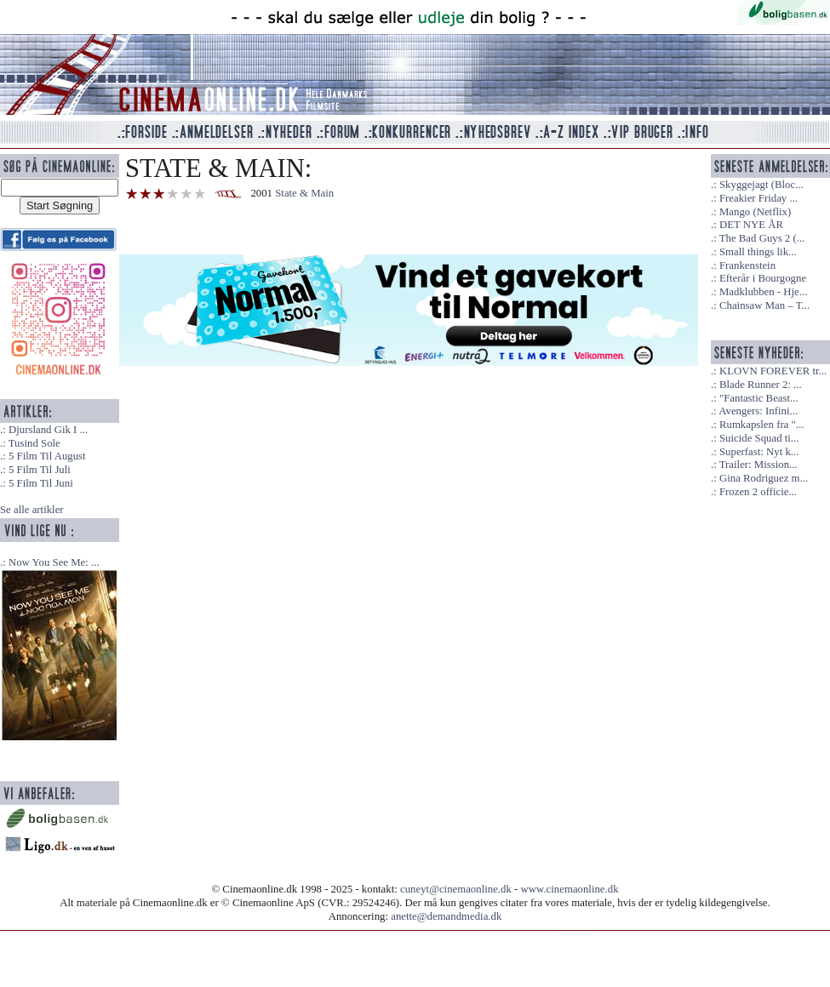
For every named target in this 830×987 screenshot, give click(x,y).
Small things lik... (758, 252)
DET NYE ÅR (751, 225)
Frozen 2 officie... (758, 492)
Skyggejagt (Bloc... (761, 185)
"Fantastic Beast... (759, 398)
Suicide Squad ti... (759, 438)
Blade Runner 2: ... (760, 385)
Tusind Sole (34, 443)
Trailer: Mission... (758, 465)
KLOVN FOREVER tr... (773, 371)
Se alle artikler (32, 510)
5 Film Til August (47, 456)
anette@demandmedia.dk (446, 916)
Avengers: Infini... (758, 411)
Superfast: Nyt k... (759, 452)
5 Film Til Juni (41, 483)
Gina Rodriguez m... (763, 478)
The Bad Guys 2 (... (762, 238)
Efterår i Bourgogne (762, 278)
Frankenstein (747, 265)
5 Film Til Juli (40, 470)
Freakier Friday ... (758, 198)
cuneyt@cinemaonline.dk (456, 889)
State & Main (304, 193)
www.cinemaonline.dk (570, 889)
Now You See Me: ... (54, 562)
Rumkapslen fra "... (761, 425)
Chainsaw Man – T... (764, 305)
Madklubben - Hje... (763, 292)
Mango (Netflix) (755, 212)
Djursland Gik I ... (48, 430)
